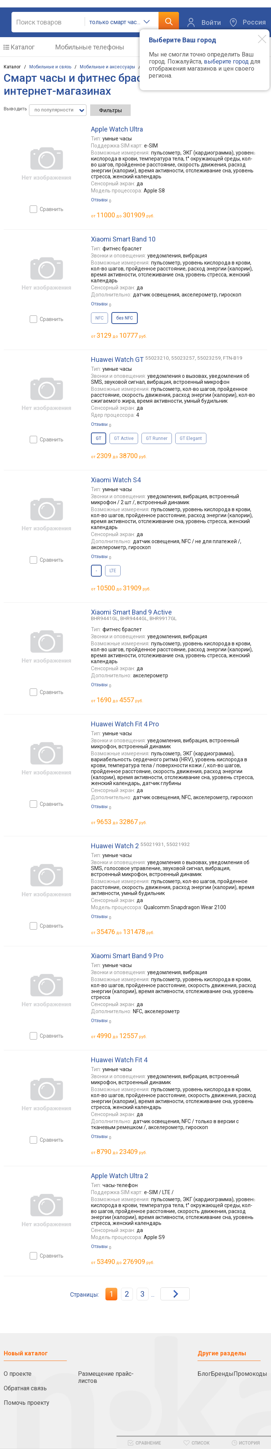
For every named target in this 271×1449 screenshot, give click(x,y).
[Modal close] (256, 38)
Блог (204, 1373)
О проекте (18, 1373)
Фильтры (110, 110)
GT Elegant (191, 438)
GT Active (124, 438)
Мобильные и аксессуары (107, 66)
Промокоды (250, 1373)
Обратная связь (25, 1388)
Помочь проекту (26, 1402)
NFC (99, 318)
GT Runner (156, 438)
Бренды (222, 1373)
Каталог (22, 47)
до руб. (125, 215)
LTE (113, 570)
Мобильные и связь (50, 66)
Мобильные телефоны (89, 47)
